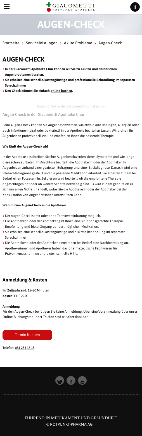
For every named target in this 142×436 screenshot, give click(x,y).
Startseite (11, 43)
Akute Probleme (78, 43)
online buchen (61, 91)
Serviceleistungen (42, 43)
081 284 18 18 (24, 348)
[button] (59, 380)
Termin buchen (27, 334)
